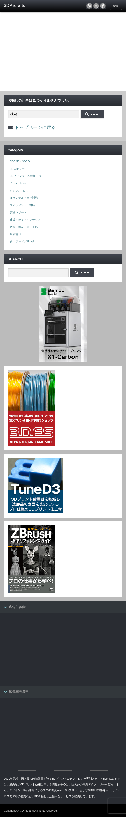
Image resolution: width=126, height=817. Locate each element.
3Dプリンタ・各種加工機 (25, 175)
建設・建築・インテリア (25, 219)
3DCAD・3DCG (20, 161)
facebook (103, 6)
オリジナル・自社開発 (24, 197)
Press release (18, 183)
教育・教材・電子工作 (24, 226)
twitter (96, 6)
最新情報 (15, 234)
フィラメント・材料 (22, 205)
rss (89, 6)
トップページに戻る (35, 127)
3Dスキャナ (17, 168)
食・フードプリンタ (22, 241)
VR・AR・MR (19, 190)
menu (115, 5)
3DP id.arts (27, 810)
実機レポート (18, 212)
